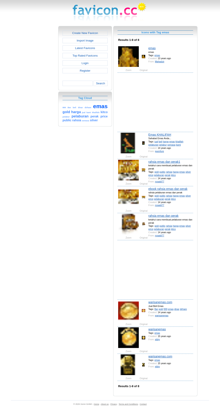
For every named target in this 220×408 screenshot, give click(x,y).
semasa (171, 144)
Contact (143, 404)
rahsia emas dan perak (163, 215)
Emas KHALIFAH (159, 134)
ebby (157, 339)
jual (156, 141)
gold (156, 172)
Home (96, 404)
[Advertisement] (40, 90)
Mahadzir (159, 61)
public (162, 172)
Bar (156, 309)
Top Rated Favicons (85, 55)
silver (188, 172)
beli (160, 141)
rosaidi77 (159, 181)
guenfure (159, 151)
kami (178, 144)
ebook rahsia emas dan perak (168, 189)
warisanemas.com (160, 302)
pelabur (163, 144)
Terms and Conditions (128, 404)
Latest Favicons (85, 48)
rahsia (169, 172)
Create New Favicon (85, 33)
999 (165, 309)
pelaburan (153, 144)
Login (85, 63)
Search (100, 83)
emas (152, 48)
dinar (176, 309)
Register (85, 70)
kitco (173, 175)
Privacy (113, 404)
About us (105, 404)
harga (166, 141)
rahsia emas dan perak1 (164, 161)
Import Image (85, 40)
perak (168, 175)
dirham (183, 309)
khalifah (179, 141)
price (150, 175)
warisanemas (161, 315)
